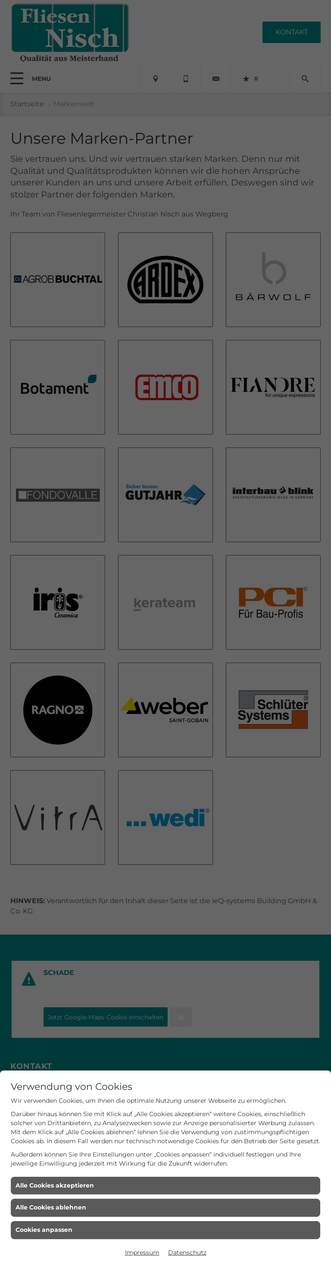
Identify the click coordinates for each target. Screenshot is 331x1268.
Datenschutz (187, 1252)
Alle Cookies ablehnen (51, 1207)
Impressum (142, 1252)
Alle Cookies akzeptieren (55, 1185)
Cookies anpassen (44, 1230)
